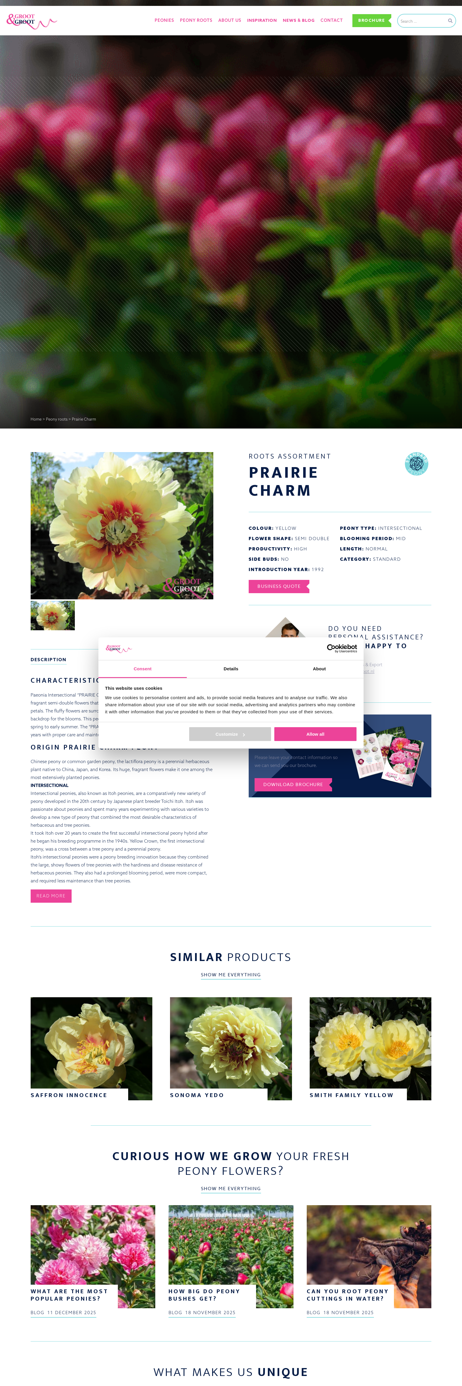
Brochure (371, 20)
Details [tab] (231, 668)
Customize (230, 734)
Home (36, 419)
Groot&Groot (19, 13)
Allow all (315, 734)
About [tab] (319, 668)
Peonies (164, 20)
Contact (332, 20)
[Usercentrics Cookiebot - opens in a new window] (331, 648)
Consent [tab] (143, 668)
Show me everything (231, 975)
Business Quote (279, 586)
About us (229, 20)
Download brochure (293, 784)
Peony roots (196, 20)
